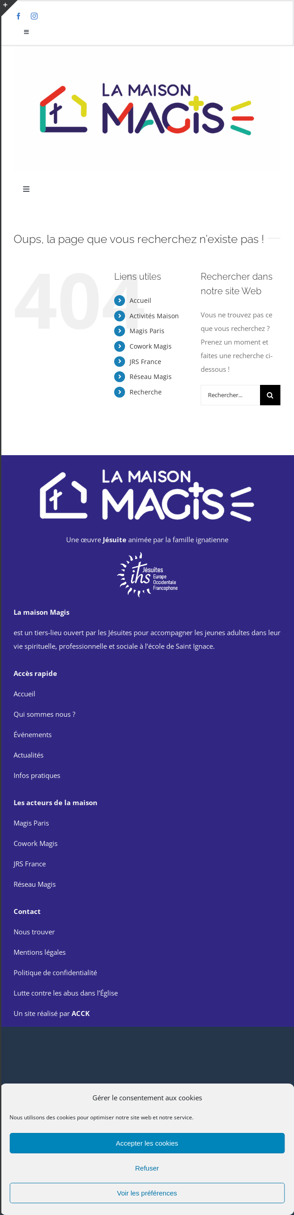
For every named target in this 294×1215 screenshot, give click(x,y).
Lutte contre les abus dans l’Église (66, 992)
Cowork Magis (151, 346)
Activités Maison (154, 315)
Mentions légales (40, 952)
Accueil (140, 300)
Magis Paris (147, 330)
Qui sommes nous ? (44, 714)
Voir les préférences (147, 1193)
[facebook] (18, 16)
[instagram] (34, 16)
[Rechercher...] (230, 395)
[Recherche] (270, 395)
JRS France (145, 361)
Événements (33, 734)
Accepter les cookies (147, 1143)
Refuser (147, 1168)
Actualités (28, 754)
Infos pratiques (37, 775)
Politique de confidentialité (55, 972)
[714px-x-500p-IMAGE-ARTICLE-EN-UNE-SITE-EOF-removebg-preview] (147, 554)
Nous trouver (34, 931)
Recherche (146, 392)
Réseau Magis (151, 376)
